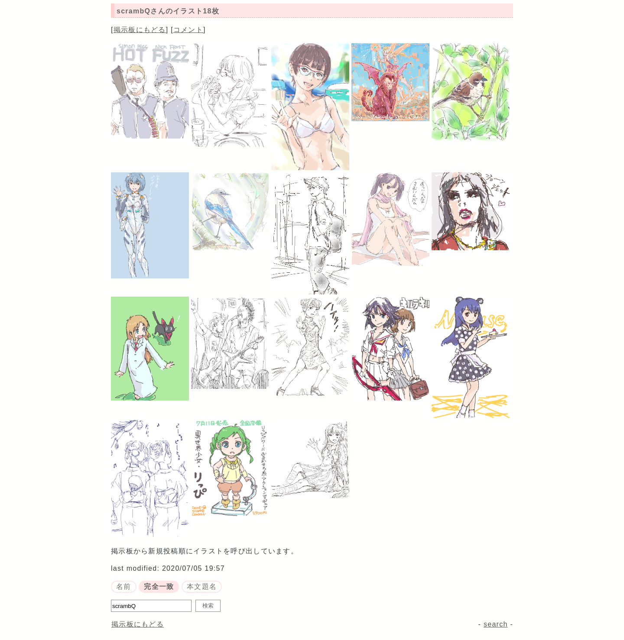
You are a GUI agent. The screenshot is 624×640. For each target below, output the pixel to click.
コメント (188, 29)
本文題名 (202, 586)
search (496, 624)
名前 (123, 586)
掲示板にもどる (140, 29)
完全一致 (159, 586)
